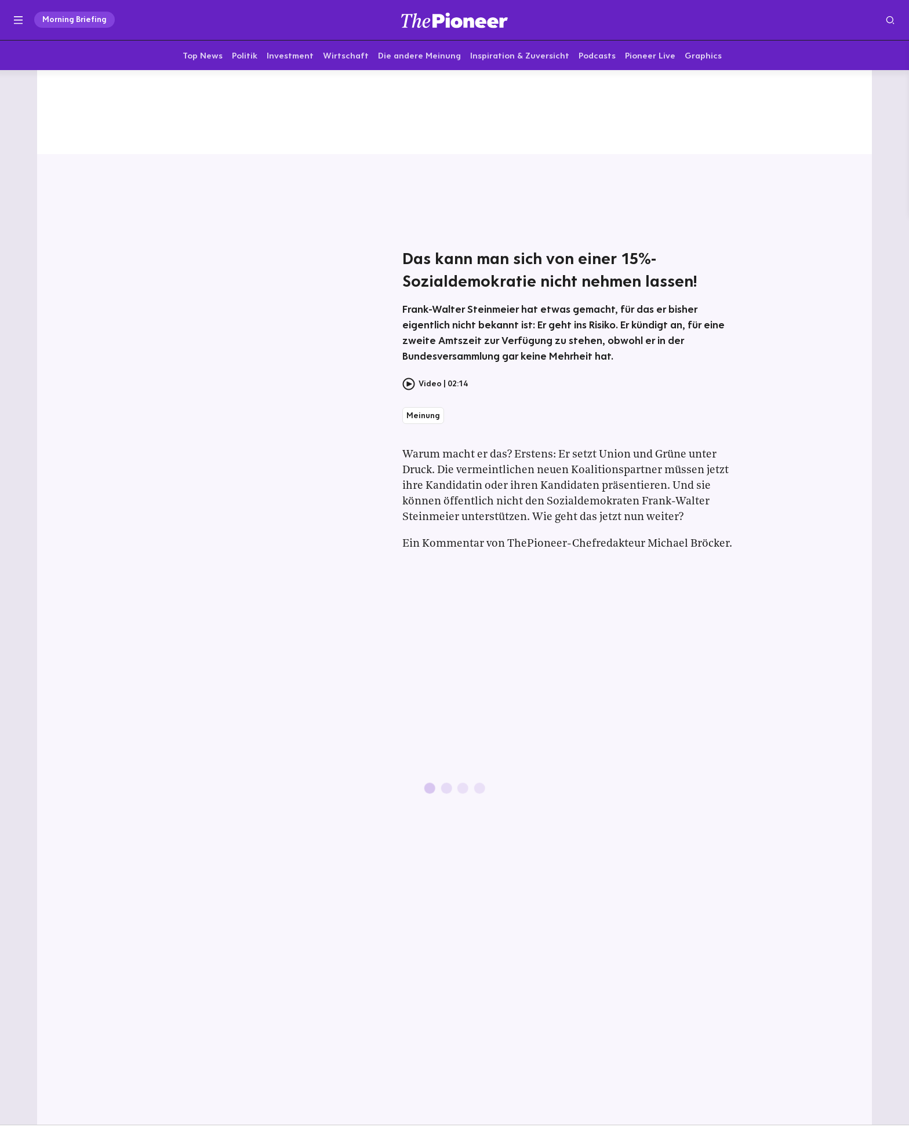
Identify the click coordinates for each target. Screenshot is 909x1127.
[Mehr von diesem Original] (454, 112)
